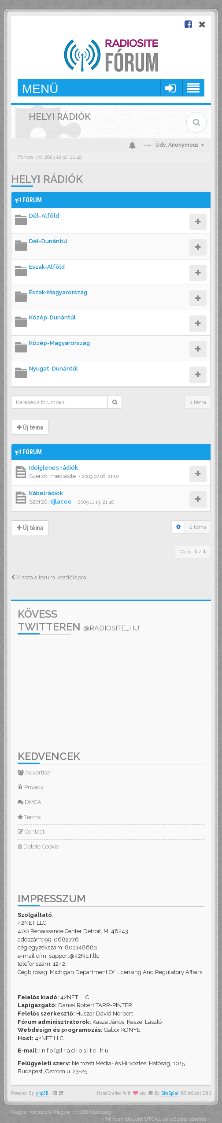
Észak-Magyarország (58, 292)
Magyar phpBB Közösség (82, 1112)
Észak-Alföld (47, 266)
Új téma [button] (30, 427)
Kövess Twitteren (78, 620)
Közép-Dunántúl (52, 317)
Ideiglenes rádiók (53, 467)
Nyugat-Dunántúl (53, 368)
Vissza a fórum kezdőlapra (48, 577)
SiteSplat (170, 1093)
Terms (29, 817)
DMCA (29, 802)
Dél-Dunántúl (48, 241)
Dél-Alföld (44, 215)
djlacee (61, 501)
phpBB (42, 1093)
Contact (31, 831)
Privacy (31, 787)
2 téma (197, 402)
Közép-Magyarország (59, 343)
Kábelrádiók (46, 493)
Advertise (34, 772)
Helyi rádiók (47, 179)
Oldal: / (193, 552)
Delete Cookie (38, 846)
